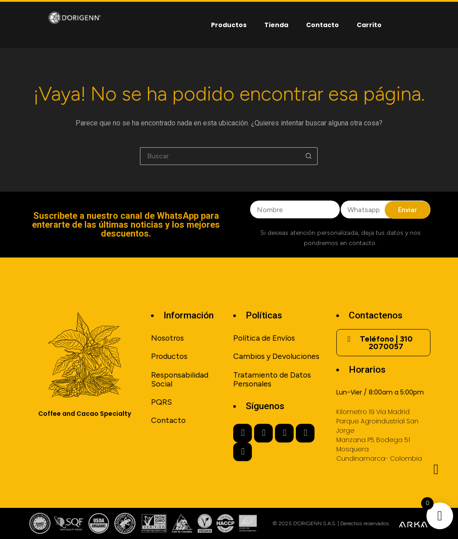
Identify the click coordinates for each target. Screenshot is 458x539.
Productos (229, 24)
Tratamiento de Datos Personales (272, 379)
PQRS (161, 401)
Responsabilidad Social (179, 379)
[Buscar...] (220, 156)
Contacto (322, 24)
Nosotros (167, 337)
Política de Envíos (264, 337)
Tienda (276, 24)
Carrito (369, 24)
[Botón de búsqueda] (309, 156)
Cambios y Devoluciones (276, 356)
